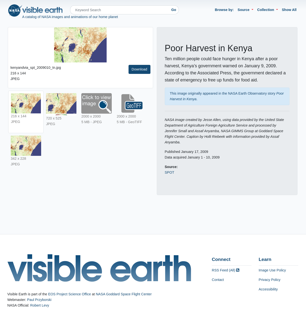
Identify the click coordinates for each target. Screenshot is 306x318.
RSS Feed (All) (225, 270)
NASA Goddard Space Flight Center (124, 294)
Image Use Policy (272, 270)
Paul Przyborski (39, 300)
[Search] (119, 9)
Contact (218, 280)
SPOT (169, 172)
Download (139, 69)
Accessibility (268, 289)
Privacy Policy (270, 280)
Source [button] (244, 10)
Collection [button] (266, 10)
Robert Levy (39, 305)
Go (173, 10)
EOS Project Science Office (69, 294)
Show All (289, 10)
